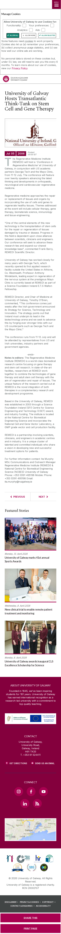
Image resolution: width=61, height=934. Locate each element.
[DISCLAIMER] (12, 902)
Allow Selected (48, 35)
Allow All (14, 35)
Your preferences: (39, 25)
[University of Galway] (15, 80)
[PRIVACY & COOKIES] (31, 902)
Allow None (30, 35)
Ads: (37, 30)
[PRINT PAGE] (30, 928)
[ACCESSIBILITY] (43, 906)
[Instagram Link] (18, 791)
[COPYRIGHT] (49, 902)
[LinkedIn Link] (24, 803)
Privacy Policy (19, 68)
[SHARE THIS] (30, 917)
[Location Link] (30, 838)
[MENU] (56, 4)
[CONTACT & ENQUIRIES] (22, 906)
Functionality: (14, 25)
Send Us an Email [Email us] (45, 763)
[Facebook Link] (31, 791)
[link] (10, 858)
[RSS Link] (37, 803)
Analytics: (22, 30)
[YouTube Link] (43, 791)
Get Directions (18, 763)
